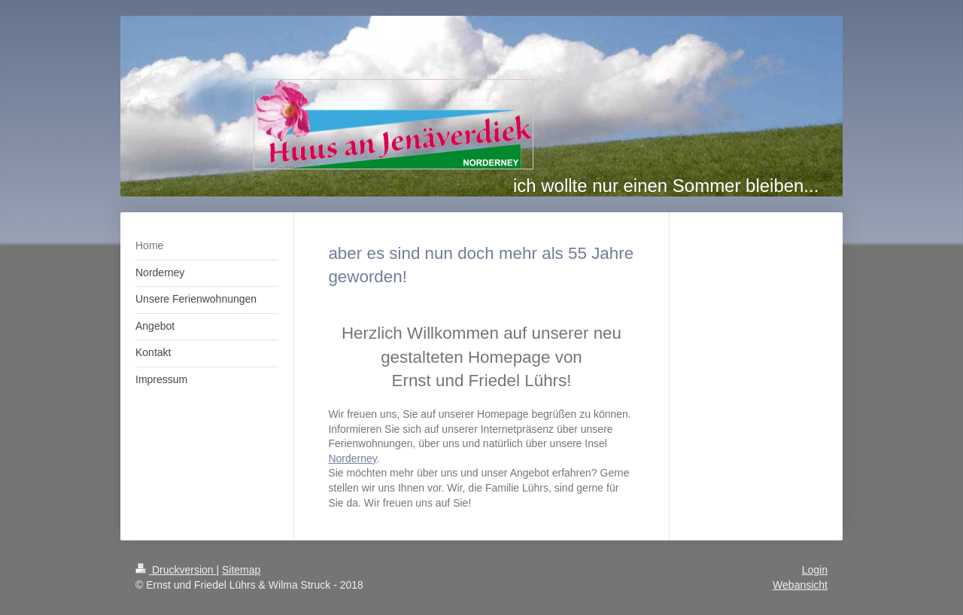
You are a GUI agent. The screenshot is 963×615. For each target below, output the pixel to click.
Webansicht (800, 585)
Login (815, 570)
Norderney (352, 458)
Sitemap (241, 570)
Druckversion (175, 570)
